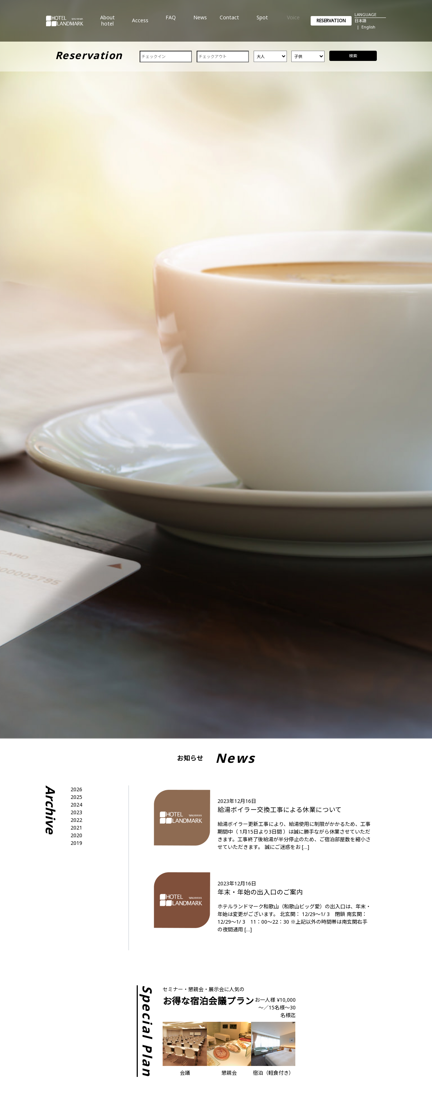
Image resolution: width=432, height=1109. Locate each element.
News (200, 23)
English (368, 27)
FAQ (170, 23)
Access (140, 23)
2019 (76, 842)
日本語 (361, 20)
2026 (76, 789)
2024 (76, 804)
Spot (262, 23)
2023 (76, 812)
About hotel (107, 23)
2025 (76, 796)
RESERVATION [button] (331, 21)
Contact (229, 23)
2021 (76, 827)
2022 (76, 819)
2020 (76, 835)
